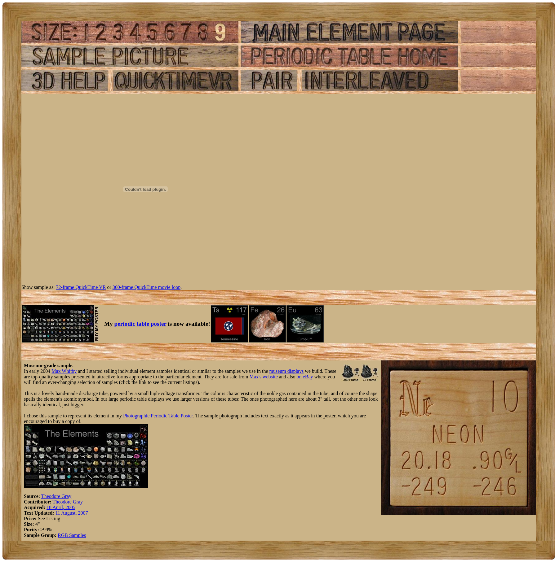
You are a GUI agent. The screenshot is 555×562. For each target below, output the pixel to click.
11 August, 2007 (71, 513)
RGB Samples (72, 535)
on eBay (305, 376)
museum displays (286, 371)
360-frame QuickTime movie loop (146, 287)
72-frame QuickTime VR (81, 287)
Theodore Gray (56, 496)
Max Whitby (64, 371)
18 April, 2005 (61, 507)
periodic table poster (140, 323)
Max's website (263, 376)
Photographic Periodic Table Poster (158, 415)
